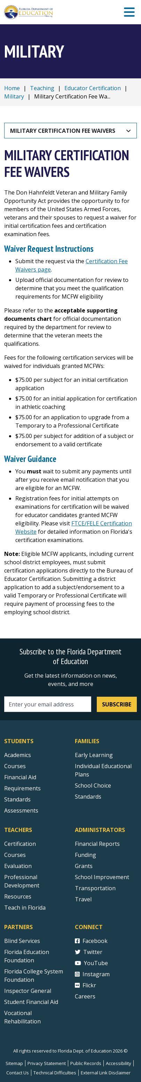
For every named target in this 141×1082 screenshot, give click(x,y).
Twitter (88, 952)
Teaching (42, 88)
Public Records (85, 1063)
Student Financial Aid (31, 1002)
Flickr (85, 985)
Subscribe (116, 704)
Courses (15, 766)
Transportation (95, 888)
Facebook (91, 941)
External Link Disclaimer (106, 1073)
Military (14, 96)
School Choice (93, 785)
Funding (85, 855)
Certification (20, 844)
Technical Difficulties (54, 1073)
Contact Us (17, 1073)
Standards (88, 796)
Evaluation (18, 866)
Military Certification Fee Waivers (62, 131)
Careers (85, 996)
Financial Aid (20, 777)
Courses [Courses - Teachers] (15, 855)
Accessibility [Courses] (118, 1063)
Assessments (21, 810)
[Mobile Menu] (129, 12)
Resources (17, 896)
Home (12, 88)
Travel (83, 899)
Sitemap (14, 1063)
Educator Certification (92, 88)
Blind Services (22, 941)
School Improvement (102, 877)
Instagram (92, 974)
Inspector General (27, 991)
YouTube (91, 963)
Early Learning (94, 755)
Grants (84, 866)
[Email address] (47, 704)
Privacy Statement (47, 1063)
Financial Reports (97, 844)
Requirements (22, 788)
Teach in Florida (25, 907)
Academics (17, 755)
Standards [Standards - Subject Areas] (17, 799)
